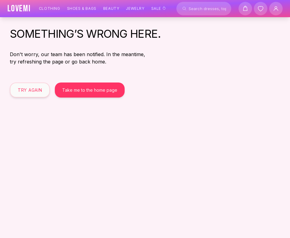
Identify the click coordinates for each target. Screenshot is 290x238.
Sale (158, 8)
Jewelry (135, 8)
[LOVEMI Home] (19, 8)
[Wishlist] (260, 8)
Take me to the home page (89, 90)
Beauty (111, 8)
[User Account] (276, 8)
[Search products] (203, 8)
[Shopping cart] (245, 8)
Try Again (30, 90)
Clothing (49, 8)
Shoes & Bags (81, 8)
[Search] (184, 8)
